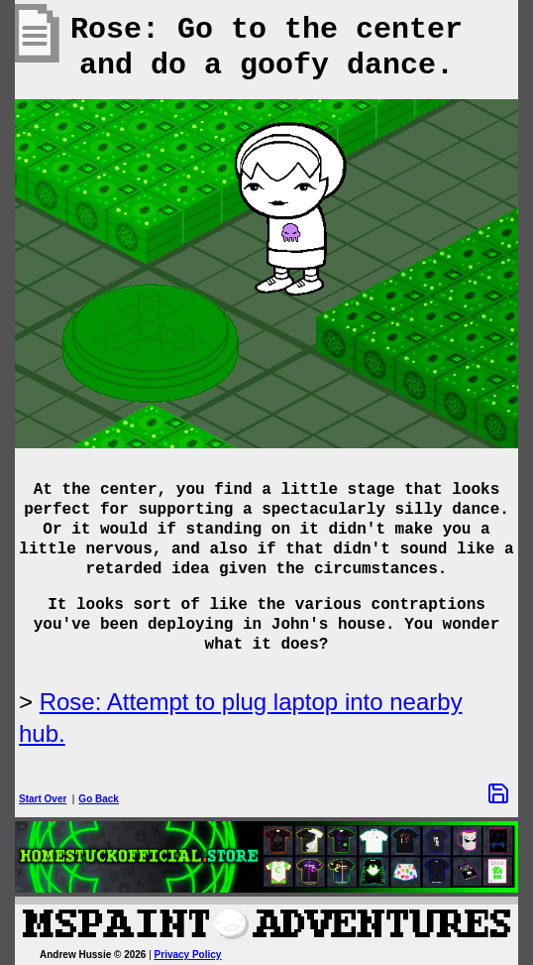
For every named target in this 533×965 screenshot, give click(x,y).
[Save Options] (498, 793)
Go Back (98, 798)
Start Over (42, 798)
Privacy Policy (188, 954)
